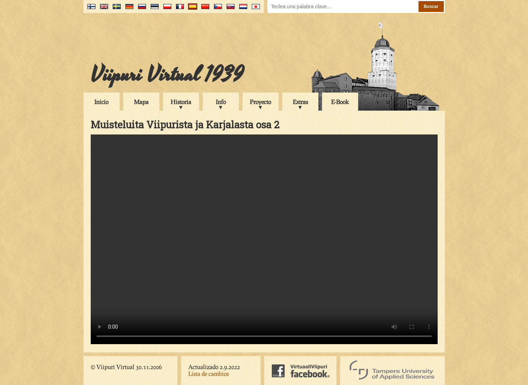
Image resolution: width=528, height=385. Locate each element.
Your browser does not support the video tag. (264, 239)
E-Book (340, 101)
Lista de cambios (208, 373)
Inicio (101, 101)
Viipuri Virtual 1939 (167, 75)
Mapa (141, 101)
